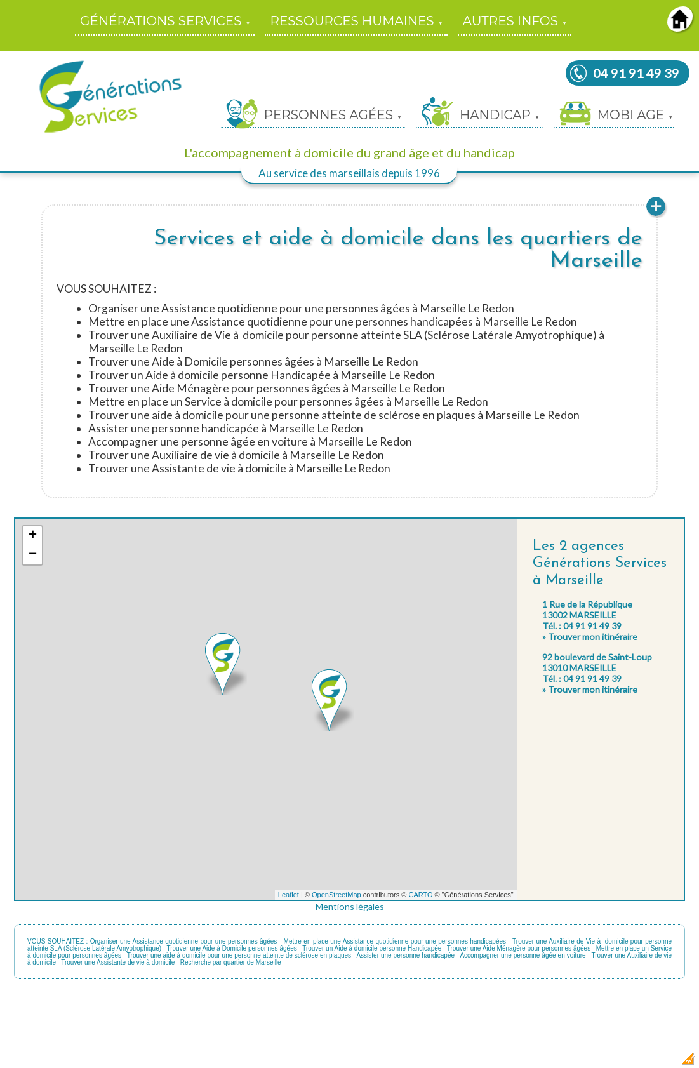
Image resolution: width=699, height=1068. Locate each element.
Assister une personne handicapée (405, 955)
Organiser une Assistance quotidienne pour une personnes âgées (183, 941)
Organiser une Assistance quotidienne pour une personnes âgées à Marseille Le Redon (301, 308)
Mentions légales (350, 906)
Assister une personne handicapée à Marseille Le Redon (225, 428)
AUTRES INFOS (510, 21)
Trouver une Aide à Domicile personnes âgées (231, 948)
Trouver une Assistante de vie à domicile (118, 962)
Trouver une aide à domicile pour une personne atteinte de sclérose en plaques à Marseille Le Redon (334, 415)
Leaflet (288, 894)
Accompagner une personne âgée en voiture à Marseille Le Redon (250, 441)
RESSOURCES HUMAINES (352, 21)
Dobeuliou (616, 1062)
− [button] (33, 554)
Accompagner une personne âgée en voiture (522, 955)
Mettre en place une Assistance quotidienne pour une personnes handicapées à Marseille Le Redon (332, 321)
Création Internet (664, 1062)
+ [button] (33, 535)
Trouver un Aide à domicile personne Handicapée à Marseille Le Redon (261, 375)
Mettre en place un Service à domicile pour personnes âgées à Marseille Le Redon (288, 401)
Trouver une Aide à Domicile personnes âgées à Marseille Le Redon (253, 361)
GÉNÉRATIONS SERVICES (160, 21)
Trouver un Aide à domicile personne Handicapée (371, 948)
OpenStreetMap (336, 894)
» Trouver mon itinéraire (589, 636)
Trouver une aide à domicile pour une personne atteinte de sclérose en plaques (239, 955)
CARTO (420, 894)
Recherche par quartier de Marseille (230, 962)
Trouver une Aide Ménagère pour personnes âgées (518, 948)
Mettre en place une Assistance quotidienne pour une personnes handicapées (395, 941)
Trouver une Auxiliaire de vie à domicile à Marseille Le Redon (236, 455)
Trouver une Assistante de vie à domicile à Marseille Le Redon (239, 468)
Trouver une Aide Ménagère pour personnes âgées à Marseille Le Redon (266, 388)
